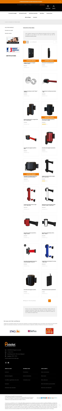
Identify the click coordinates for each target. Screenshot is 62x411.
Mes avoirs (43, 376)
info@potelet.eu (42, 4)
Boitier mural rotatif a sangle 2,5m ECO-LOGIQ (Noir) (31, 121)
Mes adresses (44, 380)
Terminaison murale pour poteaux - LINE (49, 92)
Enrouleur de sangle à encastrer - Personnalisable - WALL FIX (30, 262)
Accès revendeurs (27, 376)
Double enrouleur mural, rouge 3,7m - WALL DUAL (30, 206)
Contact (35, 18)
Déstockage (28, 18)
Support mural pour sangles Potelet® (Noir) (29, 64)
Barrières (42, 14)
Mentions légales (9, 376)
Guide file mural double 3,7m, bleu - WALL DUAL (49, 262)
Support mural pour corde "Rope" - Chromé (31, 92)
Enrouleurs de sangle (9, 31)
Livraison (7, 373)
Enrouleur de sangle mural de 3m (48, 148)
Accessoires (49, 14)
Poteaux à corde (22, 14)
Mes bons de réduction (46, 388)
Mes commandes (45, 373)
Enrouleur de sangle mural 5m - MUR (30, 149)
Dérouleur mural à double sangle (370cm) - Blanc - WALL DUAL (48, 206)
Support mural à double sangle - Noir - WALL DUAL (48, 177)
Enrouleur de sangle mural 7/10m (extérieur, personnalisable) (30, 177)
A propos (7, 384)
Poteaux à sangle (13, 14)
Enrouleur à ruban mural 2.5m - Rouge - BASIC (30, 234)
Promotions (25, 373)
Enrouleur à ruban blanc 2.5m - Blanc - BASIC (48, 234)
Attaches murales (8, 34)
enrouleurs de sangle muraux (30, 36)
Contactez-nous (26, 380)
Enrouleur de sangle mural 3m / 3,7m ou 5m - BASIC (48, 121)
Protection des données (10, 388)
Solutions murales (33, 14)
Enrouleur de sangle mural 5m (30, 290)
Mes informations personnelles (48, 384)
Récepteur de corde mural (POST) (49, 290)
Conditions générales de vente (12, 380)
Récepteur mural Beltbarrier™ (48, 63)
